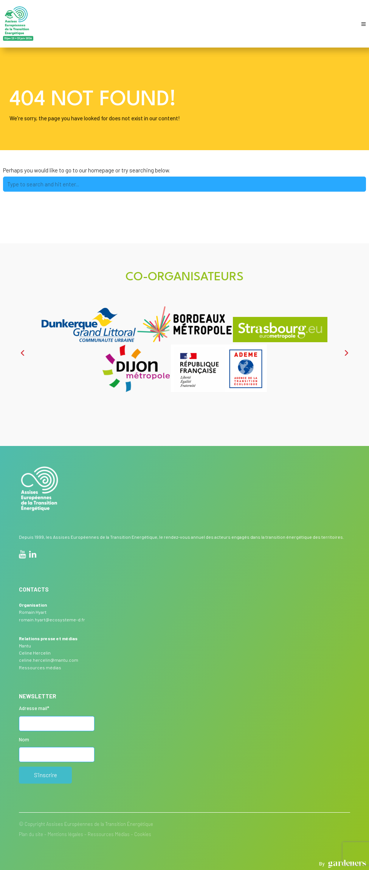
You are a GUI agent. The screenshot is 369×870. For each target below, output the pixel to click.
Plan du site (31, 834)
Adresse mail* (34, 708)
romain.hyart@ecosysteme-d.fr (52, 619)
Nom (24, 739)
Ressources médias (40, 667)
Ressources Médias (109, 834)
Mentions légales (65, 834)
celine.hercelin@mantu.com (48, 659)
